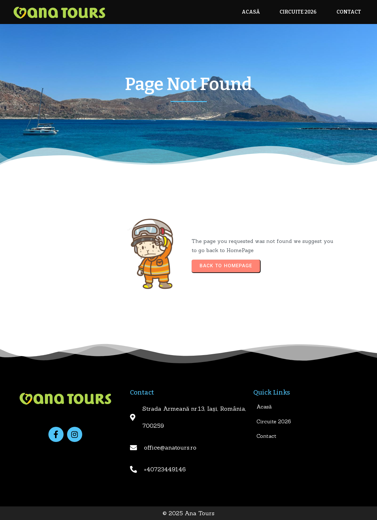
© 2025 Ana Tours (188, 513)
